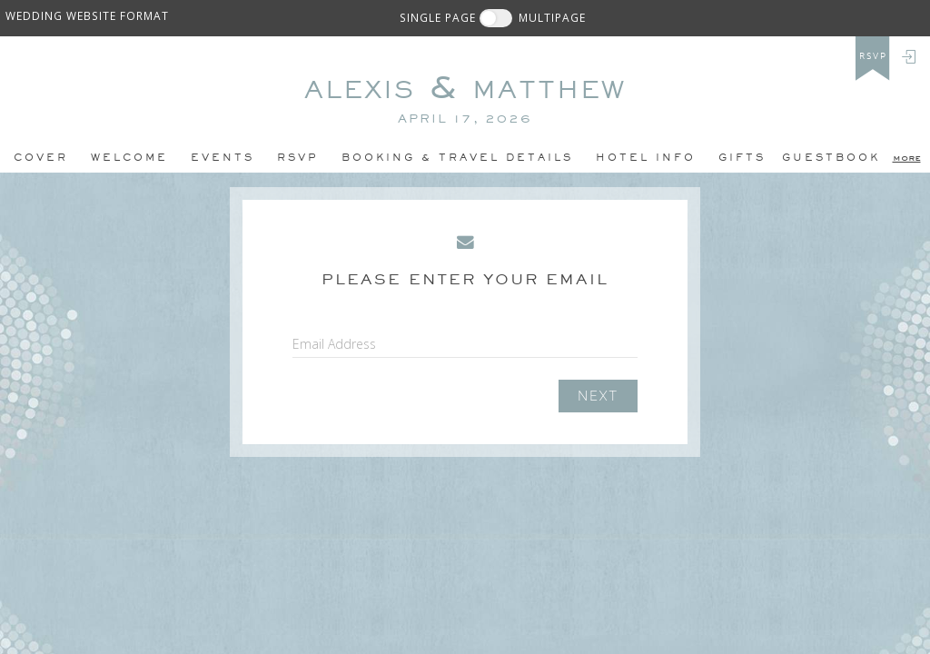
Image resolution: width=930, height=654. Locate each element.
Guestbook (831, 157)
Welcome (129, 157)
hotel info (646, 157)
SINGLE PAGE (438, 17)
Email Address (334, 343)
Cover (41, 157)
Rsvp (298, 157)
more (907, 157)
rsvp (873, 56)
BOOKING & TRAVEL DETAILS (457, 157)
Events (222, 157)
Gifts (742, 157)
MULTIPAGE (552, 17)
